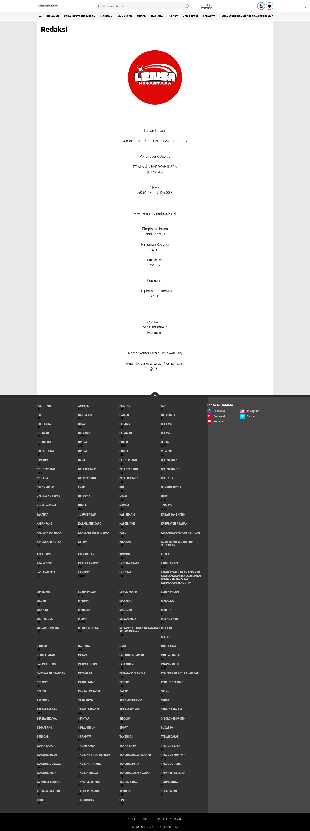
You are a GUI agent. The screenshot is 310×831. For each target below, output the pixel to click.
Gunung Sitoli (171, 487)
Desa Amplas (46, 487)
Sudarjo (167, 727)
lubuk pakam (87, 591)
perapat (42, 682)
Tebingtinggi (170, 782)
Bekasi (82, 424)
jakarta (167, 505)
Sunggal (43, 736)
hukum (83, 505)
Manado (42, 609)
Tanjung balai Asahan (135, 754)
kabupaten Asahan (174, 523)
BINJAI (165, 442)
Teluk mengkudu (89, 791)
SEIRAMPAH (85, 700)
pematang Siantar (132, 673)
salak (123, 691)
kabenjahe (127, 523)
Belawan (84, 433)
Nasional (157, 16)
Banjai (124, 415)
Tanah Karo (127, 745)
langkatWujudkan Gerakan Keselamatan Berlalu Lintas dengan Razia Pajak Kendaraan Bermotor (181, 577)
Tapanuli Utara (89, 782)
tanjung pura (129, 763)
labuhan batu (129, 563)
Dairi (81, 460)
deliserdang (87, 478)
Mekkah (166, 628)
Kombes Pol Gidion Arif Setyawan (177, 543)
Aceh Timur (45, 406)
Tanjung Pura (46, 773)
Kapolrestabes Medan (79, 16)
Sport (173, 16)
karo (122, 532)
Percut (124, 682)
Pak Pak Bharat (47, 664)
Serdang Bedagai (131, 700)
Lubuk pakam (170, 591)
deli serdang (170, 460)
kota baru (44, 554)
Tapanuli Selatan (173, 773)
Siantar (83, 718)
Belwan (166, 433)
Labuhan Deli (46, 572)
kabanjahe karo (89, 523)
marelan (84, 609)
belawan (43, 433)
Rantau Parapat (89, 691)
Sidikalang (44, 727)
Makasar (125, 600)
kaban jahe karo (173, 514)
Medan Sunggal (89, 628)
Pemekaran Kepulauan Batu (180, 673)
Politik (42, 691)
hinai (123, 496)
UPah (122, 800)
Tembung (125, 791)
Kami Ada (176, 819)
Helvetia (84, 496)
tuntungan (86, 800)
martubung (45, 619)
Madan (41, 600)
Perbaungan (87, 682)
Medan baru (169, 619)
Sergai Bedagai (129, 709)
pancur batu (170, 664)
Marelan (125, 609)
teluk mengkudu (48, 791)
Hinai (164, 496)
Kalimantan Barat (50, 532)
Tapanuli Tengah (48, 782)
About (132, 819)
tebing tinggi (128, 782)
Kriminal (125, 554)
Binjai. (83, 451)
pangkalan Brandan (51, 673)
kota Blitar (86, 554)
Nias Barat (168, 646)
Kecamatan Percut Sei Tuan (180, 532)
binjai (82, 442)
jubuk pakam (87, 514)
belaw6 (124, 424)
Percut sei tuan (172, 682)
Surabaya (84, 736)
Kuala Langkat (88, 563)
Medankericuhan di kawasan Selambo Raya (139, 629)
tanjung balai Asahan (94, 754)
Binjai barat (45, 451)
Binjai (123, 442)
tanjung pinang (89, 763)
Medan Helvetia (48, 628)
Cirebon (42, 460)
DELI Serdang (87, 469)
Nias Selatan (46, 655)
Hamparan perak (48, 496)
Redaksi (161, 819)
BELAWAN (52, 16)
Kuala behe (44, 563)
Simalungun (86, 727)
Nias (122, 646)
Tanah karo (86, 745)
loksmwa (43, 591)
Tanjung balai (47, 754)
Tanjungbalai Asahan (134, 773)
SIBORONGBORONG (173, 718)
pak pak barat (171, 655)
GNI (121, 487)
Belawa (166, 424)
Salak (165, 691)
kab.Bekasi (190, 16)
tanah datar (170, 736)
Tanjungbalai (88, 773)
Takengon (126, 736)
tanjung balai (171, 745)
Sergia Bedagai (47, 718)
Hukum (124, 505)
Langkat (125, 572)
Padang (83, 655)
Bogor (123, 451)
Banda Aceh (86, 415)
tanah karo (45, 745)
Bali (39, 415)
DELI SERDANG (128, 469)
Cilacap (166, 451)
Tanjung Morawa (49, 763)
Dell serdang (128, 478)
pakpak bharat (88, 664)
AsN (163, 406)
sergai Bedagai (88, 709)
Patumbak (85, 673)
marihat (167, 609)
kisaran (125, 541)
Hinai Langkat (46, 505)
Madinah (106, 16)
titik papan (169, 791)
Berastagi (44, 442)
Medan (141, 16)
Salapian (43, 700)
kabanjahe (44, 523)
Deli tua (42, 478)
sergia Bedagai (171, 709)
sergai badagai (47, 709)
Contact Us (146, 819)
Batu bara (168, 415)
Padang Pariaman (131, 655)
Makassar (125, 16)
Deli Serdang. (170, 469)
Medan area (127, 619)
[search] (143, 6)
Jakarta (42, 514)
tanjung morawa (173, 754)
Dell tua (167, 478)
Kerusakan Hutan (49, 541)
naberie (42, 646)
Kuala (165, 554)
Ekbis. (82, 487)
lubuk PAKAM (128, 591)
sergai (165, 700)
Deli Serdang (46, 469)
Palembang (127, 664)
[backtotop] (155, 396)
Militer (166, 637)
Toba (40, 800)
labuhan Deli (170, 563)
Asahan (124, 406)
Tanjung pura (171, 763)
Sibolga (124, 718)
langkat (209, 16)
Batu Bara (44, 424)
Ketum (82, 541)
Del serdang (128, 460)
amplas (83, 406)
